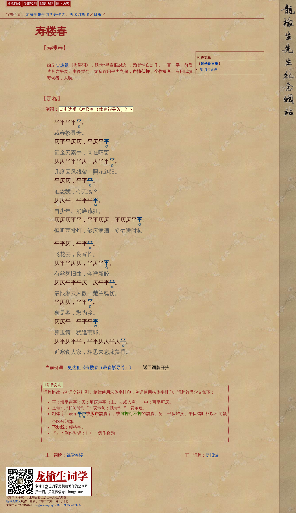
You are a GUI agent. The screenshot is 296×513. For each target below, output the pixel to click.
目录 (98, 14)
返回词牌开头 (156, 367)
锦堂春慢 (75, 455)
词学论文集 (209, 64)
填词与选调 (209, 69)
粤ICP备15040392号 (69, 505)
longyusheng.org (44, 505)
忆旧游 (212, 455)
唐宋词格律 (79, 14)
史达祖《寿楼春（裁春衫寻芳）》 (101, 367)
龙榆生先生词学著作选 (45, 14)
